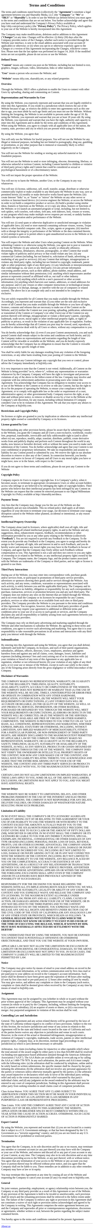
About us (5, 1226)
